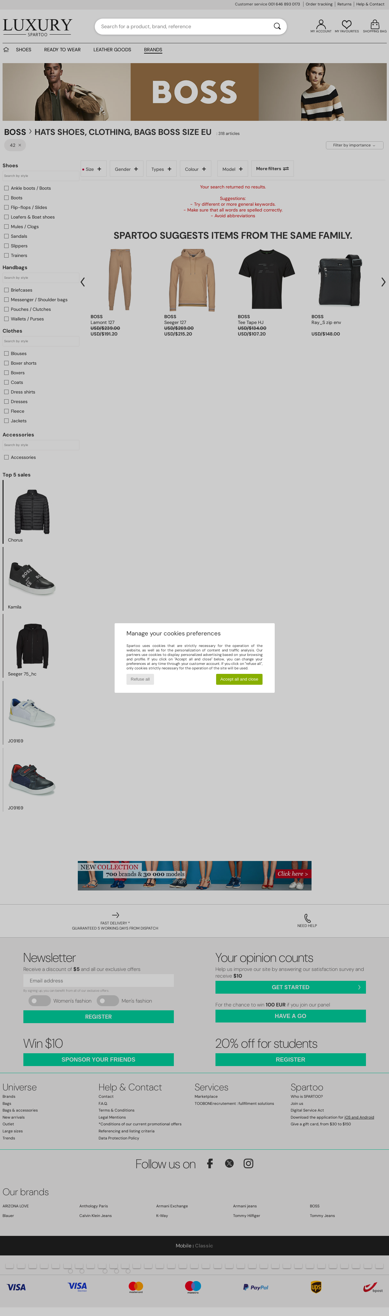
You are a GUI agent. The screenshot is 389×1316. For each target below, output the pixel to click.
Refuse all (140, 679)
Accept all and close (239, 679)
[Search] (277, 27)
